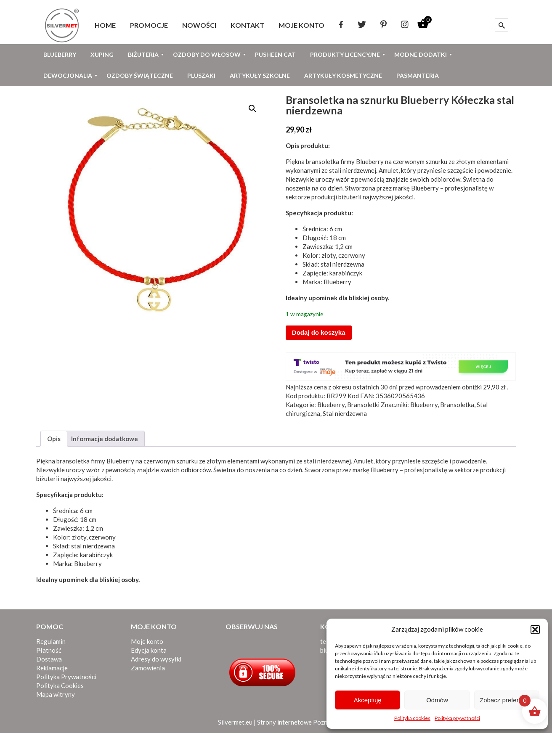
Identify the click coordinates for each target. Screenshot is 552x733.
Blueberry (370, 161)
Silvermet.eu (235, 722)
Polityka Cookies (60, 685)
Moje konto (147, 641)
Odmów (437, 700)
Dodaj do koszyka (318, 332)
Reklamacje (52, 668)
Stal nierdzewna (345, 413)
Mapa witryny (55, 694)
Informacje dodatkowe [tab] (104, 438)
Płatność (48, 650)
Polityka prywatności (457, 718)
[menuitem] (105, 25)
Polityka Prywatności (66, 676)
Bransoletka (457, 404)
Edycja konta (149, 650)
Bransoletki (363, 404)
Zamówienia (148, 668)
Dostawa (49, 659)
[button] (535, 629)
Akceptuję (368, 700)
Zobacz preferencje (506, 700)
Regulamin (51, 641)
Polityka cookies (412, 718)
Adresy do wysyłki (156, 659)
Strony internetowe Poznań (295, 722)
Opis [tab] (54, 438)
